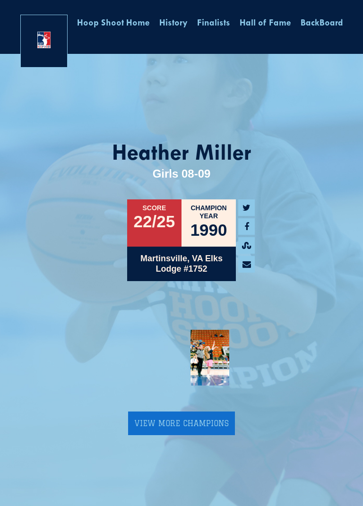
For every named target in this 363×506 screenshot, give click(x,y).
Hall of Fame (265, 23)
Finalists (213, 23)
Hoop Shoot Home (113, 23)
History (173, 23)
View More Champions (181, 423)
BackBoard (322, 23)
